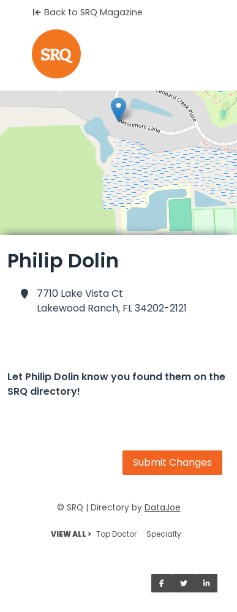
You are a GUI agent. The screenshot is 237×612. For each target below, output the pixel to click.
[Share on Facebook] (161, 583)
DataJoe (163, 507)
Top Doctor (116, 534)
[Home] (118, 54)
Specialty (163, 534)
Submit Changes (172, 462)
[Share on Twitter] (183, 583)
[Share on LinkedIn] (206, 583)
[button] (118, 109)
